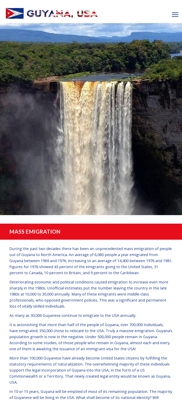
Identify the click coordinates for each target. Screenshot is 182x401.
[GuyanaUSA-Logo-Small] (52, 14)
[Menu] (173, 14)
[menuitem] (173, 14)
